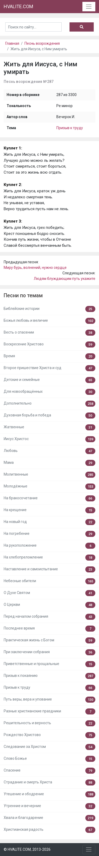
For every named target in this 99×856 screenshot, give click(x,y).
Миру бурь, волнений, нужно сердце (35, 267)
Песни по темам (23, 296)
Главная (12, 43)
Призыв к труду (69, 128)
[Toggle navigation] (88, 6)
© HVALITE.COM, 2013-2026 (27, 849)
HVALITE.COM (18, 6)
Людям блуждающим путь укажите (64, 278)
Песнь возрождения (42, 43)
